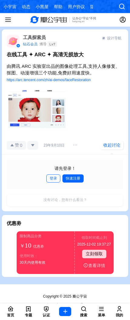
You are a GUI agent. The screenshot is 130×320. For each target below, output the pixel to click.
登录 (53, 178)
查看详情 (94, 265)
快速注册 (73, 178)
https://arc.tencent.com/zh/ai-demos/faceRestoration (49, 80)
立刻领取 (94, 253)
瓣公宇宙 (79, 296)
